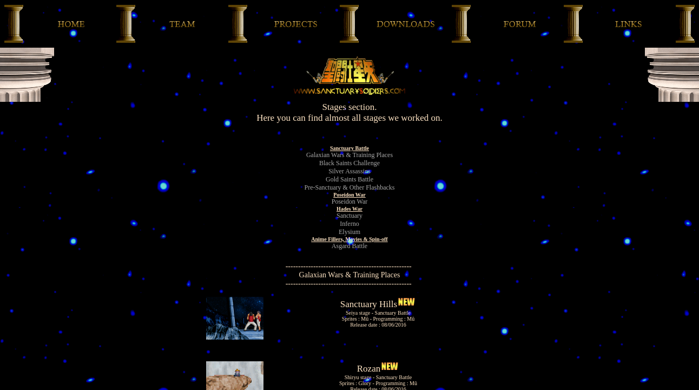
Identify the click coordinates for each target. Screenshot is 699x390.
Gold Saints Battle (349, 179)
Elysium (349, 232)
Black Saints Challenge (349, 163)
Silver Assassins (349, 171)
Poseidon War (349, 201)
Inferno (349, 223)
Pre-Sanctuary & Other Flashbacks (350, 187)
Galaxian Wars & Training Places (349, 155)
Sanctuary (349, 215)
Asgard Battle (349, 246)
